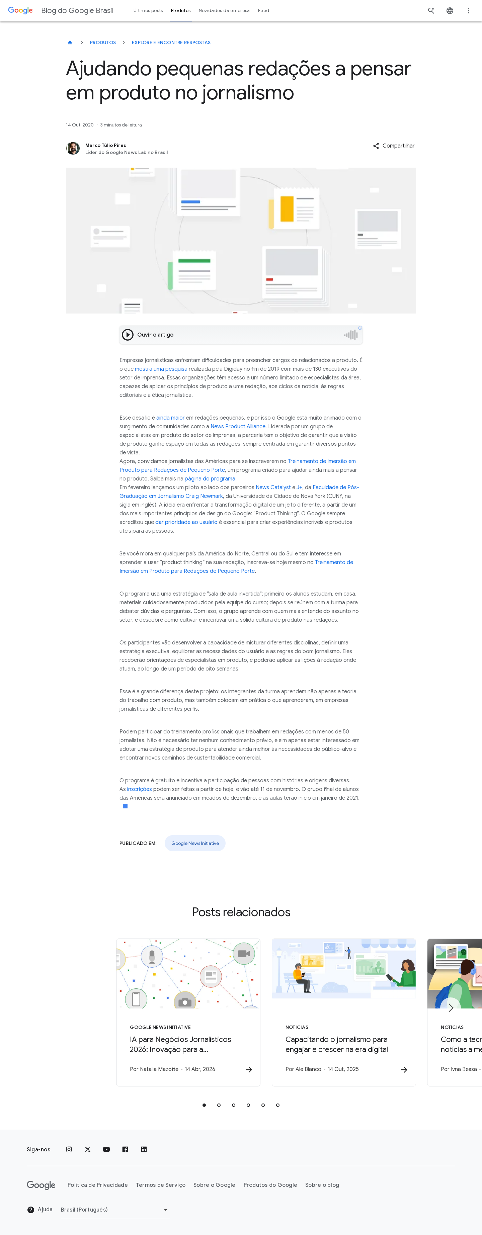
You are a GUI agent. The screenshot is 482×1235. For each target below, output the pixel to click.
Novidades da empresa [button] (224, 10)
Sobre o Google (214, 1185)
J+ (299, 487)
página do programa (210, 478)
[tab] (204, 1105)
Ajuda (40, 1210)
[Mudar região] (115, 1210)
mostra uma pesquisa (161, 369)
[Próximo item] (450, 1007)
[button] (394, 146)
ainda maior (170, 418)
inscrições (139, 789)
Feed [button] (263, 10)
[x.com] (88, 1150)
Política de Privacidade (98, 1185)
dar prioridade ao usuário (186, 522)
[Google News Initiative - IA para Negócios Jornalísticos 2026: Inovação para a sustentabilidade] (153, 1012)
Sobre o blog (322, 1185)
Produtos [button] (181, 10)
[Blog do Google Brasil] (70, 42)
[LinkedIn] (144, 1150)
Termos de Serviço (160, 1185)
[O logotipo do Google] (41, 1185)
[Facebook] (125, 1150)
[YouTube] (106, 1150)
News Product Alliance (238, 426)
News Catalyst (273, 487)
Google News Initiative (195, 843)
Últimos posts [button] (148, 10)
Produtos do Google (271, 1185)
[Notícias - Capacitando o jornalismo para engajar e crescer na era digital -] (328, 1012)
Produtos (103, 42)
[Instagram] (69, 1150)
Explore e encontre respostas (171, 42)
